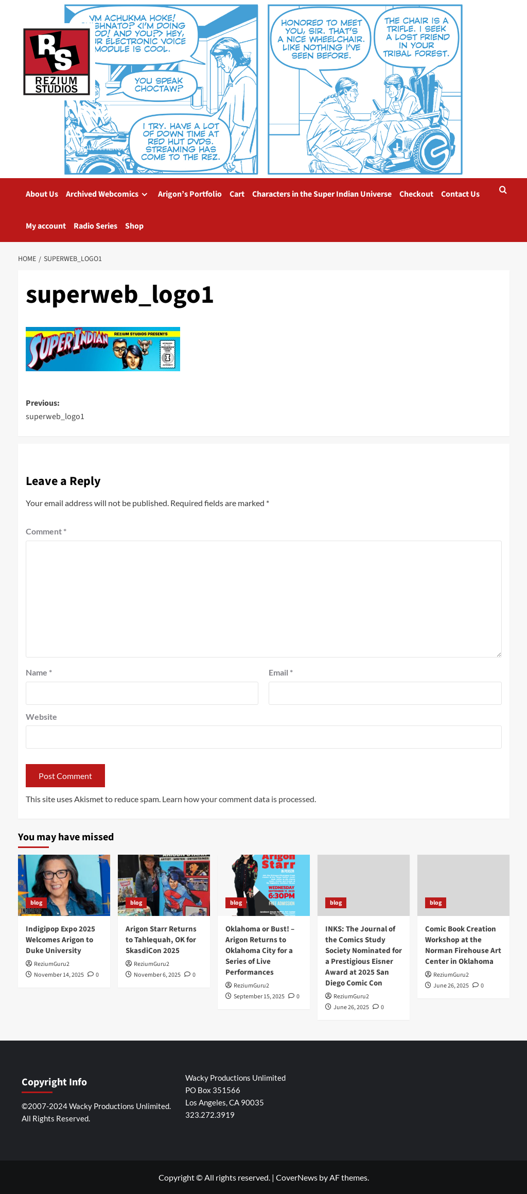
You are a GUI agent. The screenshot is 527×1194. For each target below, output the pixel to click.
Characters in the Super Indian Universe (322, 194)
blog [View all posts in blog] (36, 902)
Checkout (416, 194)
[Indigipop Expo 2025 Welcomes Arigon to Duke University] (64, 885)
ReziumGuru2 (51, 964)
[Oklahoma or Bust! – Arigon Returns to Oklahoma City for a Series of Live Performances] (264, 885)
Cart (237, 194)
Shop (134, 226)
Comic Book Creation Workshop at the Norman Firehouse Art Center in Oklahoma (463, 945)
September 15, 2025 (259, 996)
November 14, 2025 (59, 975)
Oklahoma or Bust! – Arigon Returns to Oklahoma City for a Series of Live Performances (259, 951)
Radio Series (95, 226)
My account (46, 226)
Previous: (145, 410)
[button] (503, 191)
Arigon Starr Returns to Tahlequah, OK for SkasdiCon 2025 (161, 940)
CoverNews (297, 1177)
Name (39, 672)
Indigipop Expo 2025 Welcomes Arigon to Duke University (60, 940)
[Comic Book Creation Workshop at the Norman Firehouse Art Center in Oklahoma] (463, 885)
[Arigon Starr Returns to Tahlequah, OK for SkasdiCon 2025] (164, 885)
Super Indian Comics (76, 121)
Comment (46, 531)
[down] (144, 194)
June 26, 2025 (351, 1007)
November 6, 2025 (157, 975)
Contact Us (460, 194)
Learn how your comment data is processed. (239, 799)
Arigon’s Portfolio (190, 194)
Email (281, 672)
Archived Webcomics (108, 194)
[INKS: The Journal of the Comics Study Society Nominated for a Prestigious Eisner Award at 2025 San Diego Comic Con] (364, 885)
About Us (42, 194)
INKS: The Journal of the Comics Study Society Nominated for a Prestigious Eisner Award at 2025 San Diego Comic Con (363, 956)
